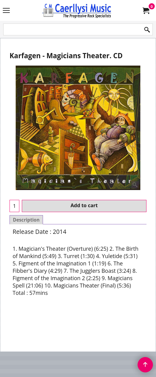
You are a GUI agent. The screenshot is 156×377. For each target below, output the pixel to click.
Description (26, 220)
